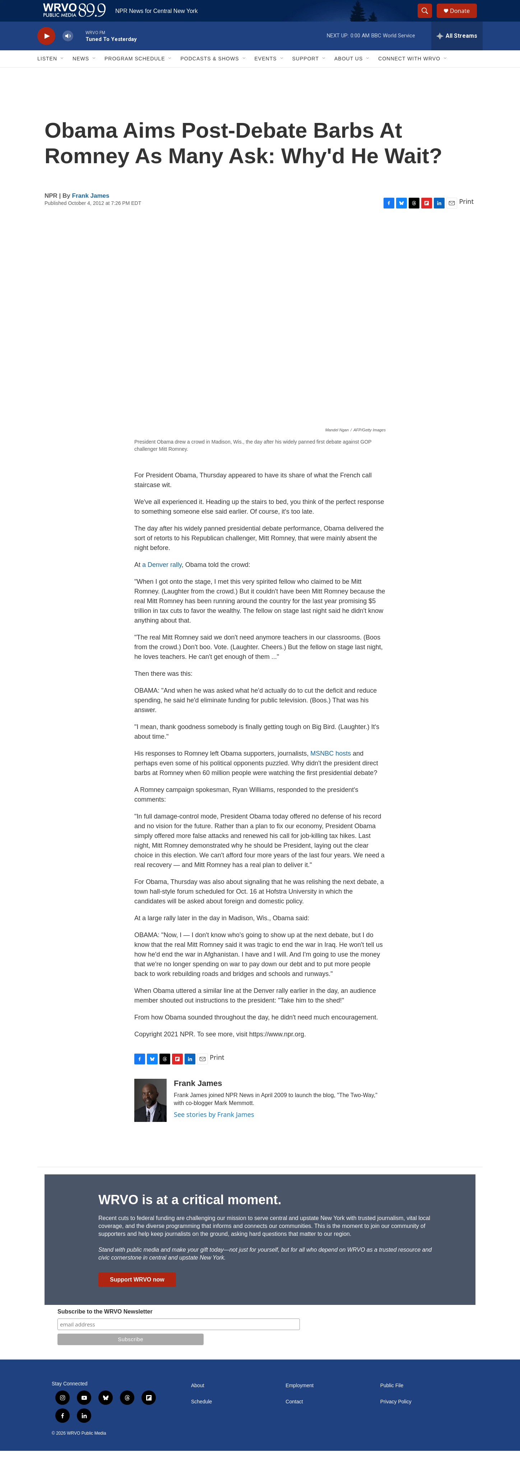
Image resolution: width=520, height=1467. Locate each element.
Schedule (201, 1418)
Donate (464, 19)
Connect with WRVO (409, 75)
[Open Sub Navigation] (62, 75)
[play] (46, 52)
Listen (47, 75)
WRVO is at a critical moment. (189, 1216)
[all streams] (457, 52)
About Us (348, 75)
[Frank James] (150, 1116)
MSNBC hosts (330, 769)
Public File (392, 1401)
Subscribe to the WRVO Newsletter (105, 1328)
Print (466, 217)
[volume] (68, 52)
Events (266, 75)
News (81, 75)
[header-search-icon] (428, 19)
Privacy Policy (396, 1418)
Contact (294, 1418)
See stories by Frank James (214, 1130)
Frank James (91, 211)
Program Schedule (135, 75)
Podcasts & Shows (209, 75)
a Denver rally (162, 580)
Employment (299, 1401)
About (197, 1401)
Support (305, 75)
